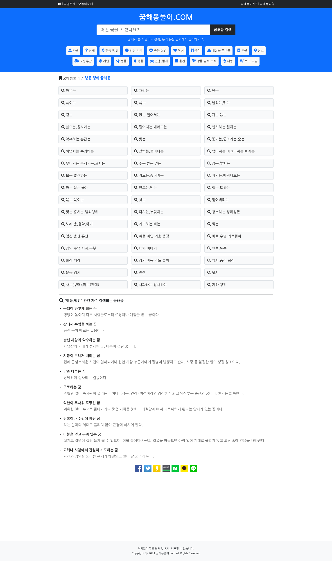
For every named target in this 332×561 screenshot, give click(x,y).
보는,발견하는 (74, 175)
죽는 (140, 102)
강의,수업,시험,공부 (78, 248)
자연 (104, 61)
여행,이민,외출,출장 (151, 236)
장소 (259, 50)
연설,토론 (217, 248)
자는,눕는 (217, 115)
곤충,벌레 (159, 61)
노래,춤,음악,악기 (77, 224)
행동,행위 (110, 50)
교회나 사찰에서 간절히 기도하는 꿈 (90, 450)
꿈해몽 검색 (223, 29)
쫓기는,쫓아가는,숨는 (226, 139)
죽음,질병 (158, 50)
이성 (178, 50)
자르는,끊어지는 (149, 175)
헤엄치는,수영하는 (77, 151)
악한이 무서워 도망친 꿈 (81, 403)
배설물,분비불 (218, 50)
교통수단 (83, 61)
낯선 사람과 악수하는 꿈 (81, 340)
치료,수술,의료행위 (224, 236)
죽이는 (68, 102)
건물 (242, 50)
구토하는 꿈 (72, 387)
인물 (73, 50)
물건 (180, 61)
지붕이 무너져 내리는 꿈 (81, 355)
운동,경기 (71, 272)
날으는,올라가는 (76, 127)
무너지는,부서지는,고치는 (83, 163)
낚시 (213, 272)
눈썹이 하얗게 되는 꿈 (80, 308)
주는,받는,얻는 (147, 163)
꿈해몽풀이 (71, 78)
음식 (195, 50)
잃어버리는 (218, 200)
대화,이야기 (145, 248)
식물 (138, 61)
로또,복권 (248, 61)
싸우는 (68, 90)
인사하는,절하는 (222, 127)
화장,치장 (71, 260)
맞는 (213, 90)
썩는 (213, 224)
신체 (90, 50)
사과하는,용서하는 (150, 284)
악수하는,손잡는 (76, 139)
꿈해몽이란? (249, 4)
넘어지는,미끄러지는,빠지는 (231, 151)
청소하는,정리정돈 (223, 212)
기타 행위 (216, 284)
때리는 (141, 90)
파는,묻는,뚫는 (74, 187)
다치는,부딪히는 (149, 212)
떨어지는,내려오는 (150, 127)
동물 (121, 61)
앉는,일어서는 (147, 115)
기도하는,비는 (147, 224)
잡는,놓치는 (218, 163)
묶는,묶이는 (72, 200)
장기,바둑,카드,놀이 (151, 260)
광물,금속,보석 (204, 61)
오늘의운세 (85, 4)
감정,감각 (133, 50)
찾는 (140, 200)
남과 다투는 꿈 (74, 371)
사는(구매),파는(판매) (80, 284)
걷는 (67, 115)
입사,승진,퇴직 (220, 260)
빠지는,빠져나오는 (223, 175)
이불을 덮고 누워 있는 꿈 (82, 434)
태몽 (228, 61)
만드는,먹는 (145, 187)
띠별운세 (70, 4)
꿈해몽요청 (267, 4)
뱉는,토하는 (218, 187)
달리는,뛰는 (218, 102)
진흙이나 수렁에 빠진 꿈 (81, 418)
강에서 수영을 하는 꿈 (80, 324)
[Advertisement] (166, 509)
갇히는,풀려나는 (149, 151)
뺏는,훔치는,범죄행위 (80, 212)
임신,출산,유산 (74, 236)
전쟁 (140, 272)
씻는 (140, 139)
